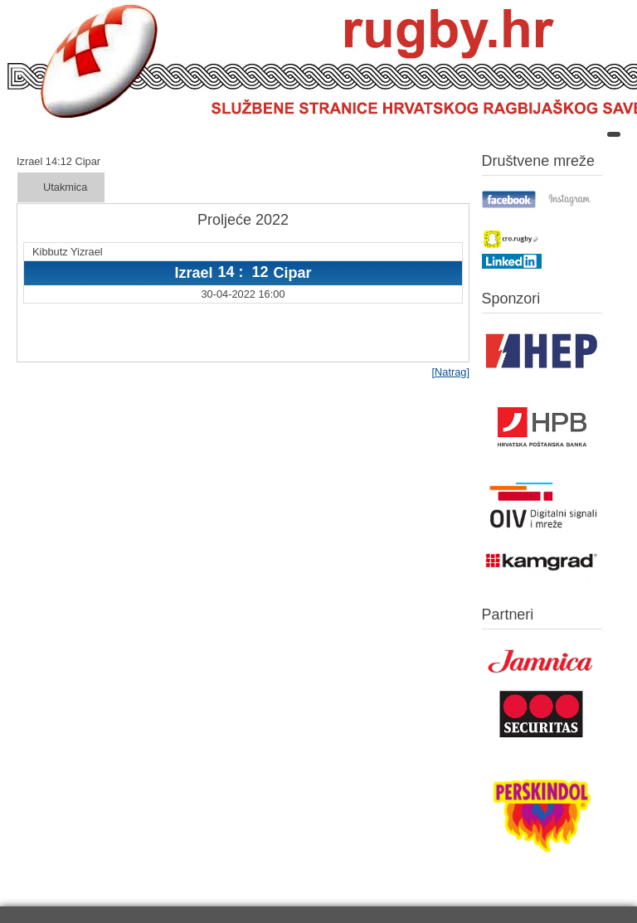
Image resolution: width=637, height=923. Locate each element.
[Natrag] (450, 372)
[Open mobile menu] (613, 134)
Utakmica (65, 187)
